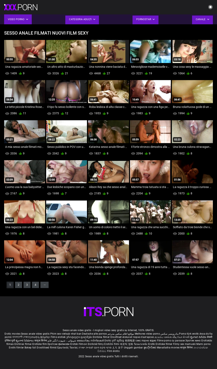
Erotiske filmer (164, 344)
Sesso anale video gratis (35, 333)
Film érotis (113, 351)
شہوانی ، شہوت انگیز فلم (62, 340)
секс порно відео (146, 340)
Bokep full (30, 347)
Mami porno (203, 344)
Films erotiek (58, 337)
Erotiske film (40, 344)
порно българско (143, 337)
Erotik (152, 344)
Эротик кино (193, 340)
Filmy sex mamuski (184, 344)
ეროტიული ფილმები (79, 337)
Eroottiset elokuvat (121, 337)
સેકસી (186, 337)
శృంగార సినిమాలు (25, 340)
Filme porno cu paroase (171, 340)
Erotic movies (13, 333)
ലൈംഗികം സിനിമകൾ (90, 340)
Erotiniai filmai (23, 344)
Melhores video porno (147, 333)
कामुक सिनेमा (41, 340)
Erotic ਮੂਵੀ (110, 340)
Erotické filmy (96, 344)
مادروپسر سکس (169, 333)
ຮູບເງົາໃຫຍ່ (150, 347)
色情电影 (130, 340)
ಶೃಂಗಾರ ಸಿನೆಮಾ (198, 337)
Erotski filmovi (79, 344)
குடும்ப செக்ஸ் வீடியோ (168, 337)
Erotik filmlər (17, 347)
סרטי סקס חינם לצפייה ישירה (95, 347)
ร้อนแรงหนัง (141, 344)
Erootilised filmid (47, 347)
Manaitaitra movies (168, 347)
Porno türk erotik (189, 333)
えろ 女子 (117, 347)
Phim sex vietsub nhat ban (66, 333)
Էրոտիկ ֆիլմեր (39, 337)
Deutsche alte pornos (94, 333)
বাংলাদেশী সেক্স (20, 337)
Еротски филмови (59, 344)
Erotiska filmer (101, 337)
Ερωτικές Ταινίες (68, 347)
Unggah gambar (134, 347)
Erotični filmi (112, 344)
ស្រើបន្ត (121, 340)
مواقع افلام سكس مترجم (121, 333)
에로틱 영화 (127, 344)
